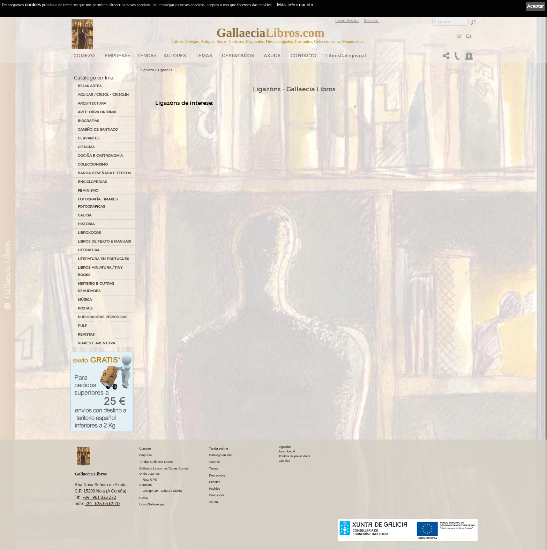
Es (468, 36)
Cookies (284, 461)
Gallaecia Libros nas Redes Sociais (164, 468)
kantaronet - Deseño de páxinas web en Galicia (441, 546)
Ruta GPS (150, 479)
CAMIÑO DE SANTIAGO (98, 129)
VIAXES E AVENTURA (96, 343)
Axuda (272, 56)
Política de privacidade (294, 456)
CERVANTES (88, 138)
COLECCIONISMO (93, 164)
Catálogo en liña (220, 455)
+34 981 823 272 (99, 497)
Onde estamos (149, 473)
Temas (204, 56)
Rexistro (371, 20)
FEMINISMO (88, 190)
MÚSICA (85, 299)
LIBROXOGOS (89, 232)
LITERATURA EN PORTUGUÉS (103, 259)
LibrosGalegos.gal (346, 56)
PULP (82, 325)
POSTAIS (85, 308)
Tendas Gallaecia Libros (156, 462)
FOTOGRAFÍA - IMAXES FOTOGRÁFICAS (98, 203)
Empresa (116, 56)
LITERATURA (88, 250)
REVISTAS (86, 334)
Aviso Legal (287, 451)
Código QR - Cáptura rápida (162, 490)
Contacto (303, 56)
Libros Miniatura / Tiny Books (100, 271)
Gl (459, 36)
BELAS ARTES (90, 86)
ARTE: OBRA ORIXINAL (97, 112)
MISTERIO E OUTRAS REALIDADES (96, 287)
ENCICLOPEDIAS (92, 181)
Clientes (214, 482)
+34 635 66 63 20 (102, 503)
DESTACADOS (238, 56)
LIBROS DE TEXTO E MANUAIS (104, 241)
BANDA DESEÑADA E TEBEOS (104, 173)
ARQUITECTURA (92, 103)
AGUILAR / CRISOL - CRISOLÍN (103, 94)
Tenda (145, 56)
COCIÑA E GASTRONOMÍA (100, 155)
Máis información (295, 4)
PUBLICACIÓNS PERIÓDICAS (102, 317)
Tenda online (218, 448)
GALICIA (84, 215)
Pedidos (214, 488)
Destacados (217, 475)
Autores (175, 56)
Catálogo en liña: (94, 78)
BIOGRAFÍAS (88, 121)
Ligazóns (165, 70)
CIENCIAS (86, 147)
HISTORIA (86, 224)
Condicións (217, 495)
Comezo (84, 56)
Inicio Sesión (347, 20)
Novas (143, 497)
